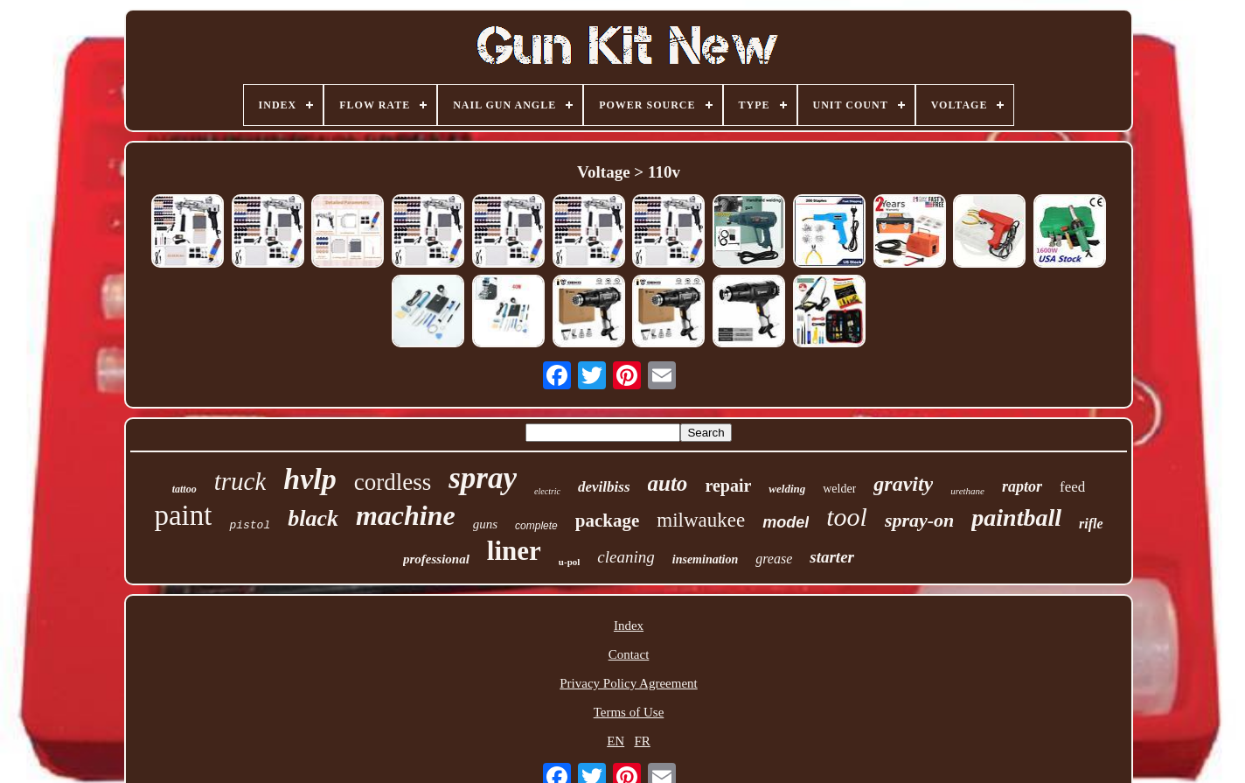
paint (183, 515)
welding (787, 488)
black (313, 518)
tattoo (184, 489)
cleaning (625, 557)
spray (483, 478)
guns (485, 524)
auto (668, 483)
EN (615, 741)
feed (1072, 487)
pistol (249, 525)
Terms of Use (629, 712)
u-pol (569, 561)
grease (773, 558)
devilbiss (604, 487)
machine (406, 515)
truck (240, 481)
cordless (392, 482)
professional (436, 559)
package (607, 520)
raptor (1022, 486)
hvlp (309, 479)
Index (628, 626)
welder (839, 488)
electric (547, 491)
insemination (705, 559)
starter (832, 557)
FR (642, 741)
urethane (967, 491)
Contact (629, 654)
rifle (1091, 523)
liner (514, 550)
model (785, 522)
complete (536, 526)
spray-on (919, 520)
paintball (1016, 517)
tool (846, 516)
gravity (903, 483)
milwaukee (701, 520)
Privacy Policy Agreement (628, 683)
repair (728, 485)
